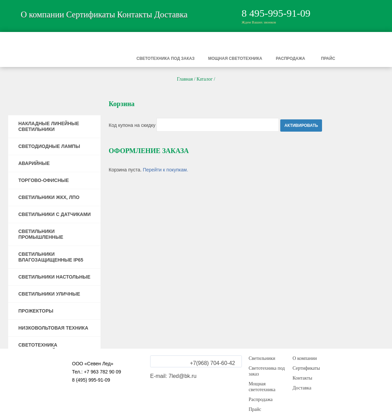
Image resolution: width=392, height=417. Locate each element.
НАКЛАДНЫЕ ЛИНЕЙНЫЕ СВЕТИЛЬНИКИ (48, 126)
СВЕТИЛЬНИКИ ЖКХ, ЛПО (48, 197)
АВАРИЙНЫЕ (34, 163)
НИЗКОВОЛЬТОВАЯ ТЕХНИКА (53, 328)
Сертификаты (90, 14)
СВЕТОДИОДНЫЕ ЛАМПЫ (49, 146)
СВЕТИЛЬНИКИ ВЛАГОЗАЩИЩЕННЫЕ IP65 (50, 257)
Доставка (171, 14)
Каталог (205, 79)
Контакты (134, 14)
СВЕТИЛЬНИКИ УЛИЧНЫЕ (49, 294)
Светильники (81, 58)
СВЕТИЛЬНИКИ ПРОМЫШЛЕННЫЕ (40, 234)
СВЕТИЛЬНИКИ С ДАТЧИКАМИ (54, 214)
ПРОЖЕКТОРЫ (35, 311)
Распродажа (290, 58)
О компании (42, 14)
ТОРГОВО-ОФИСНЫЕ (43, 180)
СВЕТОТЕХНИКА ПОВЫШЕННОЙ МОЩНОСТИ (52, 347)
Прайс (328, 58)
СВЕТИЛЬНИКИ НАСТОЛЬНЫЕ (54, 277)
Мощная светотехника (235, 58)
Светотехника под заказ (166, 58)
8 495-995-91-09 (276, 13)
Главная (185, 79)
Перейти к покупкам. (165, 169)
